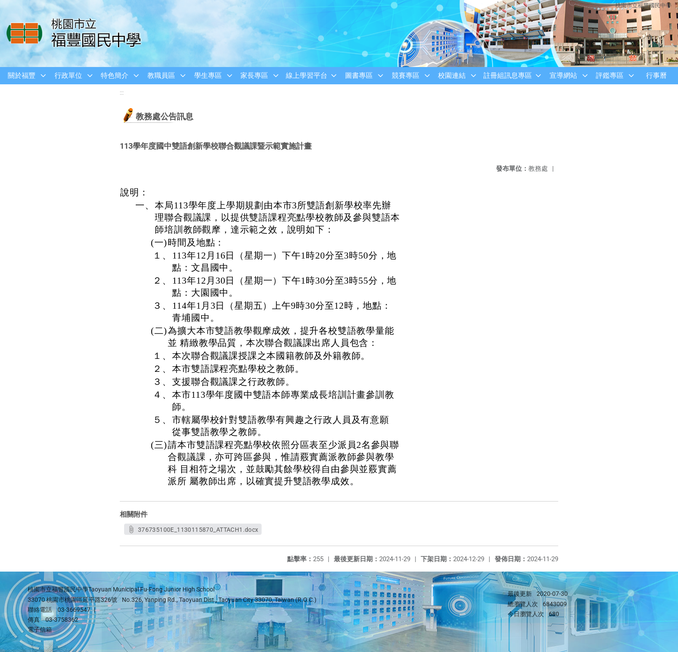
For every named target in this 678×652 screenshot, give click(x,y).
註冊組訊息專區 (507, 75)
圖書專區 (359, 75)
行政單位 (68, 75)
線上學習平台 (306, 75)
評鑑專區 (610, 75)
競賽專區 (405, 75)
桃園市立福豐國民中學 (643, 5)
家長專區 (254, 75)
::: (122, 92)
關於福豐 (21, 75)
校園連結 (452, 75)
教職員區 (161, 75)
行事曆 (656, 75)
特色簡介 (114, 75)
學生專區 (208, 75)
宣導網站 (563, 75)
